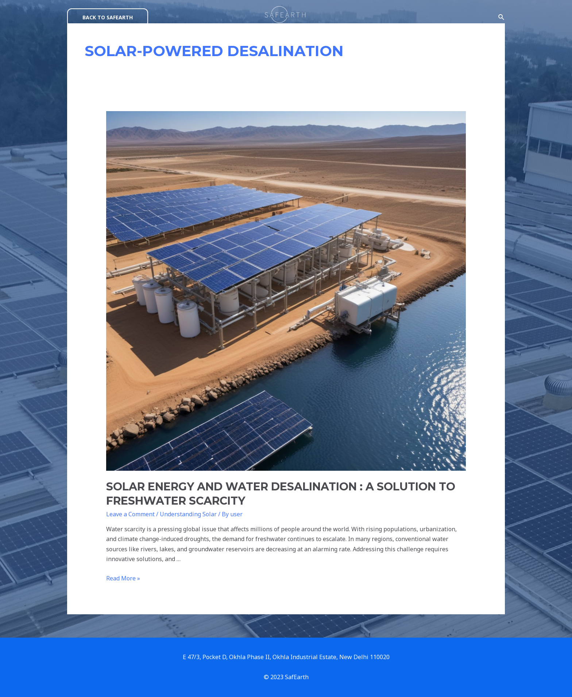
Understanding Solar (188, 514)
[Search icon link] (501, 17)
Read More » (123, 578)
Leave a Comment (130, 514)
